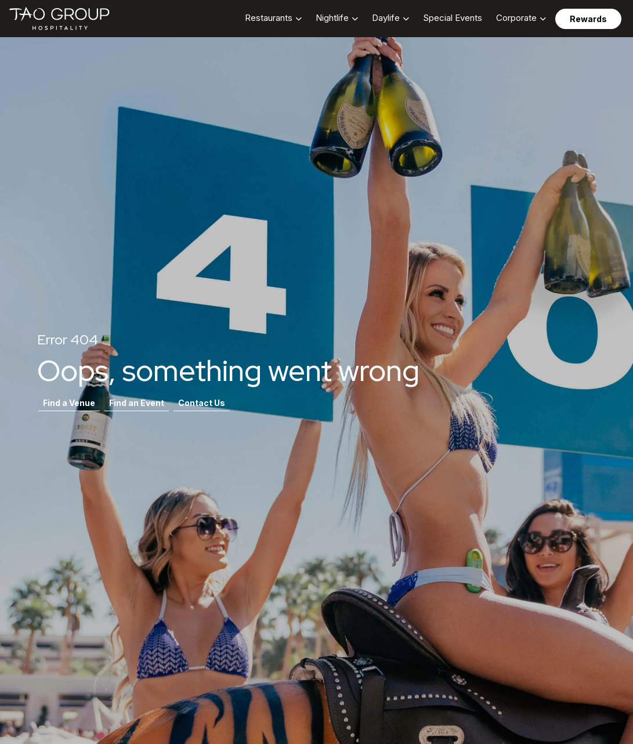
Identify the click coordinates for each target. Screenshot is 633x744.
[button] (273, 18)
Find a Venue (69, 403)
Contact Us (201, 403)
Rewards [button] (588, 19)
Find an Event (136, 403)
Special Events (452, 17)
